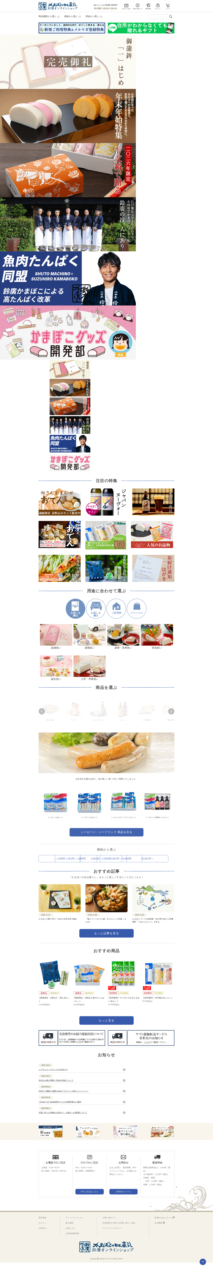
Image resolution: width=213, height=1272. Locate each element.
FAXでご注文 (126, 8)
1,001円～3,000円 (107, 858)
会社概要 (158, 1232)
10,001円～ (106, 868)
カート (168, 8)
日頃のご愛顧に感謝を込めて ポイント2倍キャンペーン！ (64, 1101)
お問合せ (42, 1238)
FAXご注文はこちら (89, 1201)
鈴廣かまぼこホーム (163, 1227)
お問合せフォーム (123, 1201)
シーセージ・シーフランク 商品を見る (106, 831)
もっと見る (106, 1030)
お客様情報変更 (72, 1243)
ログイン (42, 1232)
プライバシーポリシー (112, 1238)
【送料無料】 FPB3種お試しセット (157, 1007)
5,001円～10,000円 (59, 868)
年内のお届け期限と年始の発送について (56, 1090)
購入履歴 (69, 1232)
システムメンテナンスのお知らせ (53, 1079)
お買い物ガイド (137, 8)
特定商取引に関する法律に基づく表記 (118, 1232)
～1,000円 (59, 858)
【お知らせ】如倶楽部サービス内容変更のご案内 (60, 1111)
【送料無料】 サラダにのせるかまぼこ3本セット (123, 1009)
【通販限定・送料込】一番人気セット (54, 1009)
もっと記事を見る (106, 942)
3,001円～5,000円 (153, 858)
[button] (42, 711)
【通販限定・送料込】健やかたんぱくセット (88, 1009)
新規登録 (148, 8)
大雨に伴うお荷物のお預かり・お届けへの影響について (63, 1122)
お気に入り (70, 1238)
